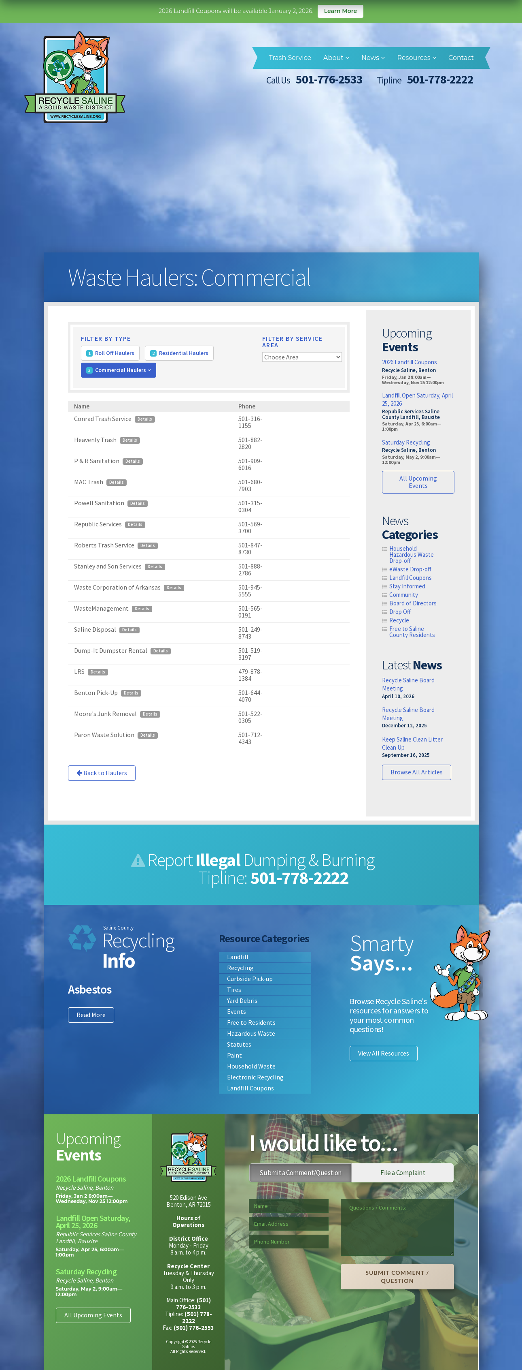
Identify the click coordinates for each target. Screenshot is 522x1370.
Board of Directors (413, 603)
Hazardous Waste (251, 1033)
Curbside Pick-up (250, 979)
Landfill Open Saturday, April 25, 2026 (93, 1221)
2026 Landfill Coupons (409, 362)
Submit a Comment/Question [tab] (300, 1172)
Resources (416, 58)
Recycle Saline (74, 77)
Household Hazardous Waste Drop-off (411, 554)
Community (403, 594)
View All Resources (383, 1053)
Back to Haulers (101, 773)
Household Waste (251, 1066)
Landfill (237, 957)
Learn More (340, 11)
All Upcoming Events (418, 481)
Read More (91, 1015)
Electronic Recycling (255, 1077)
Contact (461, 58)
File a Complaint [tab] (402, 1172)
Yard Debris (242, 1000)
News (373, 58)
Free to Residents (251, 1022)
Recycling (240, 968)
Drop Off (400, 612)
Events (236, 1011)
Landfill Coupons (410, 577)
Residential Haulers (179, 353)
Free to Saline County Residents (412, 632)
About (336, 58)
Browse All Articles (416, 772)
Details (145, 419)
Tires (234, 989)
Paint (234, 1055)
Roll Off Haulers (110, 353)
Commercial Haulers (118, 370)
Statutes (239, 1044)
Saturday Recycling (406, 442)
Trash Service (290, 58)
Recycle (399, 620)
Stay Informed (407, 586)
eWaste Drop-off (410, 569)
